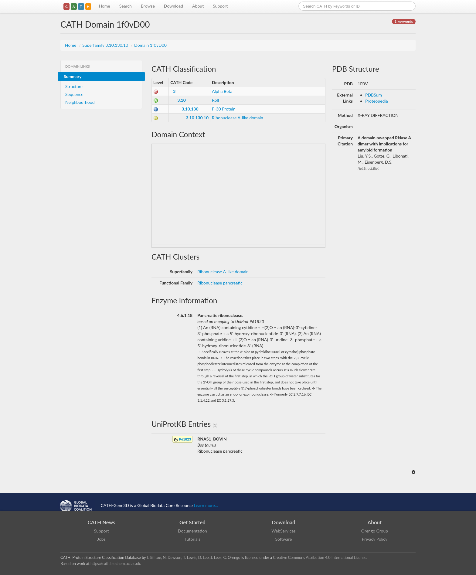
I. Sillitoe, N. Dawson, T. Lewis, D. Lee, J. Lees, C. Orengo (193, 557)
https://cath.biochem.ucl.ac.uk (115, 563)
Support (220, 6)
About (198, 6)
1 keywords (404, 21)
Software (283, 539)
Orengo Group (374, 530)
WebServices (283, 530)
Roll (215, 100)
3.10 (181, 100)
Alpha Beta (222, 91)
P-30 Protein (224, 108)
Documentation (192, 530)
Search (125, 6)
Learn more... (206, 505)
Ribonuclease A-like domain (237, 117)
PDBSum (373, 94)
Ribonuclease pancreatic (219, 282)
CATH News (101, 522)
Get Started (192, 522)
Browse (148, 6)
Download (173, 6)
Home (104, 6)
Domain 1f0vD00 (150, 45)
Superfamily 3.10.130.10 (105, 45)
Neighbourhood (80, 102)
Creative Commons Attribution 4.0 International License (319, 557)
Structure (74, 86)
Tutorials (192, 539)
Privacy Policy (374, 539)
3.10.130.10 (197, 117)
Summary (73, 76)
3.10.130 (190, 108)
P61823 (182, 439)
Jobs (101, 539)
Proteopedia (376, 101)
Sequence (74, 94)
